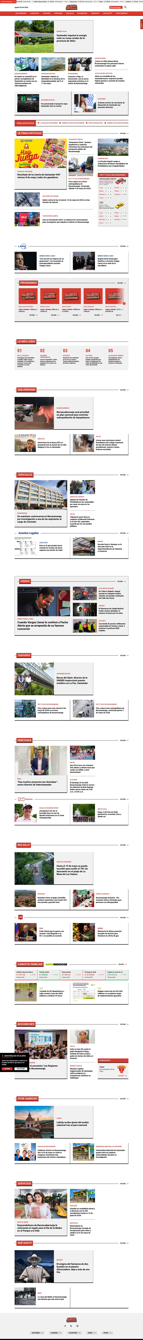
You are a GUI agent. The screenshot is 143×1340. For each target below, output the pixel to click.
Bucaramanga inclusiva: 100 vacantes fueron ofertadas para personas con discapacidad (108, 897)
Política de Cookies (107, 1337)
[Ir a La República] (20, 915)
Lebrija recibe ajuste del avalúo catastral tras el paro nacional (73, 1120)
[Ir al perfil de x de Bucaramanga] (71, 1322)
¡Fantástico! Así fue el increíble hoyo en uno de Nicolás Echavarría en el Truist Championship (51, 812)
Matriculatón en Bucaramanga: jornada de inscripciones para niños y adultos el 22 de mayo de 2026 (80, 1226)
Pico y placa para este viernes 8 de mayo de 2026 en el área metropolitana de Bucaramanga (52, 709)
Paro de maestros (95, 122)
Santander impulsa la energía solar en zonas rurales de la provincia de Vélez (72, 38)
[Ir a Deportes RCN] (25, 797)
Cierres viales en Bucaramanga (119, 122)
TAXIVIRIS (46, 13)
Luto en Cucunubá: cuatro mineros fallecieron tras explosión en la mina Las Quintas (48, 361)
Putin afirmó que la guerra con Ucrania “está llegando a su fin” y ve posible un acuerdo (51, 931)
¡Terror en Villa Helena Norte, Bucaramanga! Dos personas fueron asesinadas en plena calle (109, 63)
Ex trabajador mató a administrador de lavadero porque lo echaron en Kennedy (115, 359)
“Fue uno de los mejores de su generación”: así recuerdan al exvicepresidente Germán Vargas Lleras (51, 261)
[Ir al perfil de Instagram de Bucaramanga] (77, 1322)
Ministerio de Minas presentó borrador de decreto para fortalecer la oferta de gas (109, 931)
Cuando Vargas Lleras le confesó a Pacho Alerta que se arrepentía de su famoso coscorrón (42, 624)
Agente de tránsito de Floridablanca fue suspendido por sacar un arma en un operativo (82, 502)
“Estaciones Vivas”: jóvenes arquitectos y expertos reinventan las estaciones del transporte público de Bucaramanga (80, 146)
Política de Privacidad (53, 1337)
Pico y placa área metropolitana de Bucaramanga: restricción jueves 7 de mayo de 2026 (110, 709)
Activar (7, 1069)
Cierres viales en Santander (73, 122)
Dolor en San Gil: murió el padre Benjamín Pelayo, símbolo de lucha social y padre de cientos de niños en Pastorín (81, 1051)
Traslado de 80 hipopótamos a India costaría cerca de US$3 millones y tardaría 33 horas (51, 991)
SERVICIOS (95, 13)
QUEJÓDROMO (21, 13)
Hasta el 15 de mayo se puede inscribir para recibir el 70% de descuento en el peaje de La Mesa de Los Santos (72, 867)
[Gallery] (71, 301)
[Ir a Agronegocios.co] (56, 962)
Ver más (124, 133)
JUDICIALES (34, 13)
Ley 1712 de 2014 (122, 1337)
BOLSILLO (69, 13)
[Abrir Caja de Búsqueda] (125, 7)
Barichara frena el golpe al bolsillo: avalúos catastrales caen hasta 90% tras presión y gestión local (52, 897)
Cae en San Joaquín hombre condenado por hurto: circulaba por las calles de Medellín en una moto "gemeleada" (94, 360)
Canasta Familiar (6, 1)
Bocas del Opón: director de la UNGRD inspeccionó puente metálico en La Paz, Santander (72, 679)
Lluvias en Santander (48, 122)
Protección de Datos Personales (88, 1337)
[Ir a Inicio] (71, 7)
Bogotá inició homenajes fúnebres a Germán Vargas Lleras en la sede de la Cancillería (108, 261)
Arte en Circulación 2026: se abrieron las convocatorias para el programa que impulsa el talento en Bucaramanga (65, 220)
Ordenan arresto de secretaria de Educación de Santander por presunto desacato (111, 104)
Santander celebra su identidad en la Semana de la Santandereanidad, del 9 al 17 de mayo (53, 79)
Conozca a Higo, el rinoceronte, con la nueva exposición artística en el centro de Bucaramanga (78, 79)
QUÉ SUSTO (107, 13)
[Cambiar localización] (116, 7)
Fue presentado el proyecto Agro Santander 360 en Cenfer (54, 104)
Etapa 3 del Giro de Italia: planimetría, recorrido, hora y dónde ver (109, 812)
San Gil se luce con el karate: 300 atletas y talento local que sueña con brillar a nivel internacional (82, 767)
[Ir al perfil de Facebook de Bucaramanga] (65, 1322)
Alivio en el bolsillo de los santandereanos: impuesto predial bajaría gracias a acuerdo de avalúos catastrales (110, 79)
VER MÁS (33, 314)
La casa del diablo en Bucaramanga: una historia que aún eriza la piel (52, 1294)
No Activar (21, 1069)
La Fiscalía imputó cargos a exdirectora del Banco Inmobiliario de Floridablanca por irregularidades (113, 163)
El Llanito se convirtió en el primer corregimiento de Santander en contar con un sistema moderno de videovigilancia (26, 80)
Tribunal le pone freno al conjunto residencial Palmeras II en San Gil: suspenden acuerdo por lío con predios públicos (82, 520)
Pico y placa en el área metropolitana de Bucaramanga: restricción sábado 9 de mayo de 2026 (80, 184)
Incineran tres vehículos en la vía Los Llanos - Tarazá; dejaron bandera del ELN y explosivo (71, 359)
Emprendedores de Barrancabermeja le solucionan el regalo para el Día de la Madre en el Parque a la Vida (39, 1225)
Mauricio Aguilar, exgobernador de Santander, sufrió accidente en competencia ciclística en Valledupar (81, 1070)
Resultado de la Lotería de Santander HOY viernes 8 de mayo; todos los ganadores (38, 175)
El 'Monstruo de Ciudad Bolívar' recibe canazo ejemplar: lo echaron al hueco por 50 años (111, 609)
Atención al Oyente (69, 1337)
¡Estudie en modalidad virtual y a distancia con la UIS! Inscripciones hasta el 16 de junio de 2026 (82, 1208)
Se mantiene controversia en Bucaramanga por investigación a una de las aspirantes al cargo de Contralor (39, 518)
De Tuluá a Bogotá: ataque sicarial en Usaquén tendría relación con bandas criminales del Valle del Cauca (111, 593)
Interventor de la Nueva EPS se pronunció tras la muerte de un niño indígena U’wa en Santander (52, 444)
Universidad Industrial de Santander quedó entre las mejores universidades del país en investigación (110, 1150)
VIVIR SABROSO (121, 13)
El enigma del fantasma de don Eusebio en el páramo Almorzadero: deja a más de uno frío (73, 1264)
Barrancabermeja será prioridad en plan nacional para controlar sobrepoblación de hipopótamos (73, 414)
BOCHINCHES (82, 13)
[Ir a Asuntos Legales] (28, 531)
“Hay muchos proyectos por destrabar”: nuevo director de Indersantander (37, 781)
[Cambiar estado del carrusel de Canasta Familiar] (14, 1)
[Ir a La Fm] (22, 245)
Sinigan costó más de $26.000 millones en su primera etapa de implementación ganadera (110, 991)
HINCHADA (58, 13)
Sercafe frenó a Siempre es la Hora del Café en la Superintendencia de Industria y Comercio (110, 546)
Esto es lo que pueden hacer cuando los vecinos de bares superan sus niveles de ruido (50, 546)
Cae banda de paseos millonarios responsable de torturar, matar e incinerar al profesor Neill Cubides (112, 625)
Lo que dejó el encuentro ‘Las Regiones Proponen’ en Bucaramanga (37, 1064)
